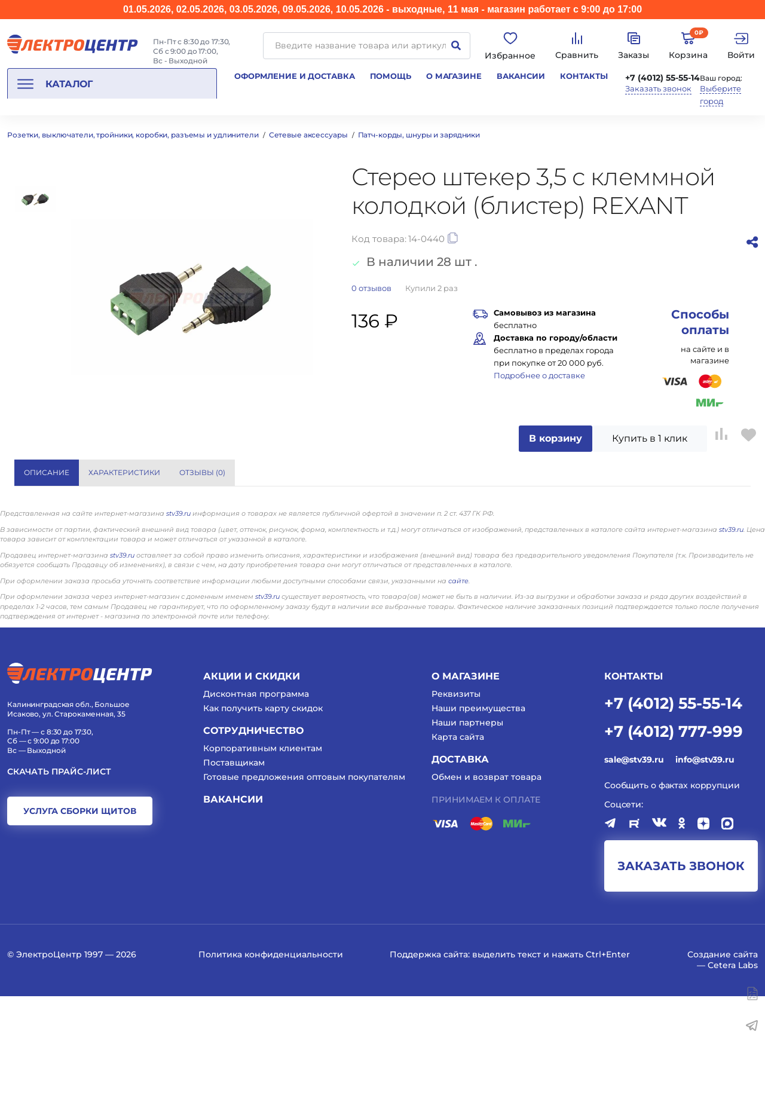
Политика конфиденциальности (270, 1054)
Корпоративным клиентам (262, 847)
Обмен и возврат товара (486, 876)
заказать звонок (681, 966)
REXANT (561, 519)
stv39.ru (178, 613)
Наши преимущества (478, 807)
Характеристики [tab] (124, 472)
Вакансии (521, 76)
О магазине (454, 76)
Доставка (460, 859)
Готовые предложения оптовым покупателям (304, 876)
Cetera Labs (733, 1065)
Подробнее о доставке (539, 375)
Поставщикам (234, 861)
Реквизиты (456, 793)
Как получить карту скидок (263, 807)
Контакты (584, 76)
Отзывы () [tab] (202, 472)
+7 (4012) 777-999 (673, 829)
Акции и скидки (251, 775)
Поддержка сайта (429, 1054)
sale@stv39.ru (633, 858)
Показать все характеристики (646, 472)
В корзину (555, 438)
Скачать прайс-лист (59, 872)
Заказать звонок (658, 88)
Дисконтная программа (256, 793)
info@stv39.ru (704, 858)
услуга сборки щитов (79, 910)
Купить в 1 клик (649, 438)
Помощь (390, 76)
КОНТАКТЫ (633, 775)
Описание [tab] (46, 472)
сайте (458, 680)
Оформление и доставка (294, 76)
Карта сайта (458, 836)
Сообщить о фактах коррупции (672, 884)
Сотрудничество (253, 829)
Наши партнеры (467, 821)
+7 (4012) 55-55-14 (662, 77)
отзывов (371, 288)
